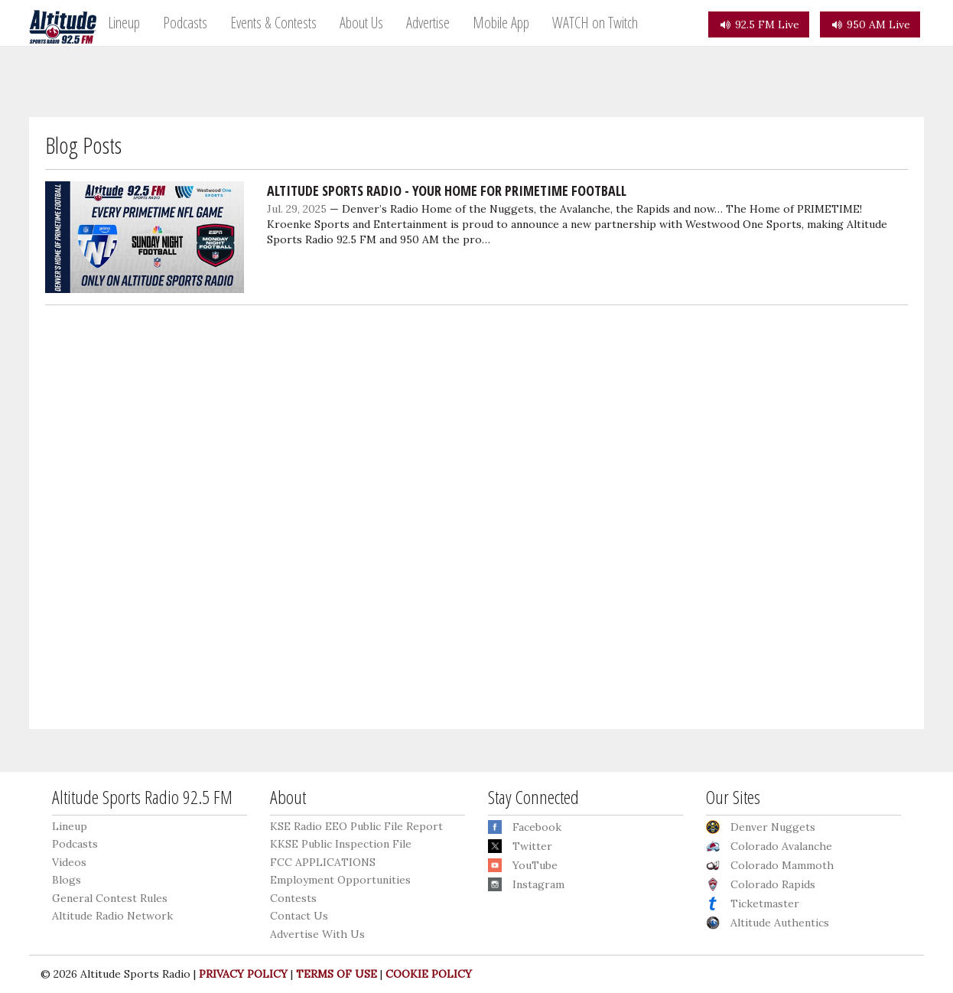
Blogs (66, 880)
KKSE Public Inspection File (340, 844)
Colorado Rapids (772, 884)
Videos (69, 862)
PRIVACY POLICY (243, 974)
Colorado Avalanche (781, 846)
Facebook (536, 827)
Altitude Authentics (779, 923)
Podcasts (185, 22)
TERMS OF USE (336, 974)
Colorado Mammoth (782, 865)
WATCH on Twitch (595, 22)
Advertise (428, 22)
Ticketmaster (764, 903)
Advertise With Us (317, 934)
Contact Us (299, 916)
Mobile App (501, 22)
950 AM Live (870, 24)
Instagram (538, 884)
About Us (361, 22)
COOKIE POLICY (428, 974)
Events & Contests (273, 22)
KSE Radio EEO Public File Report (356, 826)
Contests (293, 898)
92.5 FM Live (758, 24)
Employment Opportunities (340, 880)
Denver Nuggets (772, 827)
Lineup (124, 22)
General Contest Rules (110, 898)
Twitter (532, 846)
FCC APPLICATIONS (323, 862)
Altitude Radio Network (112, 916)
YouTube (535, 865)
